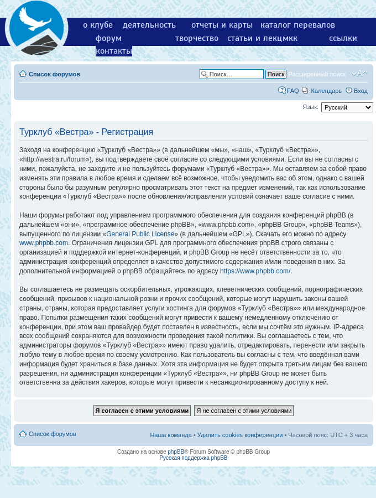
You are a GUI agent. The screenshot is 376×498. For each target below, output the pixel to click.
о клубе (98, 24)
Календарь (326, 90)
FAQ (293, 90)
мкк (290, 38)
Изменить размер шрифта (360, 74)
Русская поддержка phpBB (193, 458)
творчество (196, 38)
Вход (361, 90)
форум (109, 38)
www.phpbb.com (43, 243)
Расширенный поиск (317, 74)
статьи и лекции (259, 38)
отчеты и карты (222, 24)
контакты (114, 50)
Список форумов (54, 74)
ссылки (343, 38)
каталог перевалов (297, 24)
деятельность (149, 24)
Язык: (310, 106)
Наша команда (170, 435)
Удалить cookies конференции (240, 435)
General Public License (140, 234)
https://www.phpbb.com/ (255, 271)
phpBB (176, 452)
